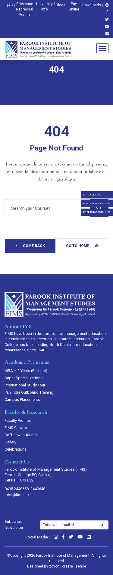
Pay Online (73, 6)
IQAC (9, 5)
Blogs (60, 5)
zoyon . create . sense (67, 566)
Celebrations (16, 449)
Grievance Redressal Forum (24, 9)
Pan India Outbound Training (29, 392)
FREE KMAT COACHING (96, 212)
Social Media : (37, 537)
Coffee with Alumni (21, 435)
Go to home (82, 246)
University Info (44, 6)
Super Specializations (23, 378)
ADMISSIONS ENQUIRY (97, 203)
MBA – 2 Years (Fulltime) (26, 370)
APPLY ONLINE (92, 194)
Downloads (91, 5)
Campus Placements (22, 399)
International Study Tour (25, 385)
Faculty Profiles (18, 420)
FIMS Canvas (16, 427)
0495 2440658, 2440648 (25, 489)
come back (30, 246)
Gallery (10, 442)
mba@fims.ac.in (19, 495)
